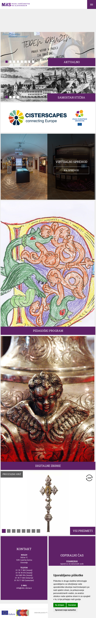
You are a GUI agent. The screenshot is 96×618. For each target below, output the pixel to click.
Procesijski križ (12, 474)
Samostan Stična (71, 97)
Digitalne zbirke (48, 466)
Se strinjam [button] (59, 605)
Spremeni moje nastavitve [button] (65, 610)
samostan (29, 580)
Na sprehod (71, 170)
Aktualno (72, 62)
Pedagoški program (48, 331)
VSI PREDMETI (83, 531)
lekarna (29, 578)
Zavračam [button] (72, 605)
